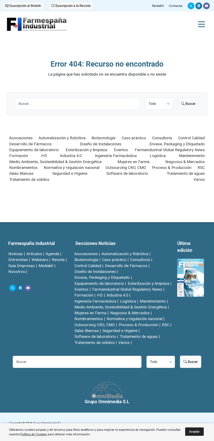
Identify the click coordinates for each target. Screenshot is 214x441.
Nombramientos (23, 167)
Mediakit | (46, 265)
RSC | (166, 324)
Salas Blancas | (87, 330)
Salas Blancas (21, 173)
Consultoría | (141, 259)
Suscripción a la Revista (70, 5)
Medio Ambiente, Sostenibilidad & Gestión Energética (55, 161)
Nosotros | (17, 271)
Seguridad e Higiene (69, 173)
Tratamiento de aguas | (140, 336)
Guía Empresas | (22, 265)
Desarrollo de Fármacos (30, 144)
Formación (18, 155)
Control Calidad (191, 138)
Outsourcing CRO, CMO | (95, 324)
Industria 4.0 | (118, 295)
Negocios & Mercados (185, 161)
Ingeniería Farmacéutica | (96, 301)
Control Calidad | (88, 265)
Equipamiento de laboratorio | (100, 283)
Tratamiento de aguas (186, 173)
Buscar (188, 103)
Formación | (84, 295)
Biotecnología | (87, 259)
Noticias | (16, 253)
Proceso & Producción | (139, 324)
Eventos (121, 149)
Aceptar (194, 431)
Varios (199, 179)
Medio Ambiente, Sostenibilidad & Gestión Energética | (121, 307)
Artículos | (35, 253)
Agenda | (53, 253)
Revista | (59, 259)
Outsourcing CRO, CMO (126, 167)
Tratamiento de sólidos (29, 179)
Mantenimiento (192, 155)
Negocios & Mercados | (131, 312)
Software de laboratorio (127, 173)
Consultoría (162, 138)
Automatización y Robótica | (126, 253)
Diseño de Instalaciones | (96, 271)
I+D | (101, 295)
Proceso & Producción (171, 167)
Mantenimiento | (154, 301)
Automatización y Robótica (62, 138)
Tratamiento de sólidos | (95, 342)
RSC (201, 167)
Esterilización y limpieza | (149, 283)
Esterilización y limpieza (86, 149)
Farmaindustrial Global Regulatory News (170, 149)
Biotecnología (103, 138)
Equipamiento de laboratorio (34, 149)
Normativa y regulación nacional (71, 167)
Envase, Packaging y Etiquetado (177, 144)
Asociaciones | (87, 253)
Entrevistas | (19, 259)
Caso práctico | (115, 259)
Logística (158, 155)
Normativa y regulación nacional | (135, 318)
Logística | (129, 301)
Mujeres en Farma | (91, 312)
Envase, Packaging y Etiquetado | (103, 277)
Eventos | (82, 289)
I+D (44, 155)
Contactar (176, 6)
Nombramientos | (89, 318)
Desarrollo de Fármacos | (127, 265)
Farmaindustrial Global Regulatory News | (128, 289)
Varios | (125, 342)
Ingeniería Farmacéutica (116, 155)
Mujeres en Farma (133, 161)
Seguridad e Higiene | (121, 330)
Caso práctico (134, 138)
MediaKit (158, 6)
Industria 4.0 (71, 155)
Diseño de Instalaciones (100, 144)
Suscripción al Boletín (23, 5)
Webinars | (41, 259)
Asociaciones (21, 138)
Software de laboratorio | (96, 336)
